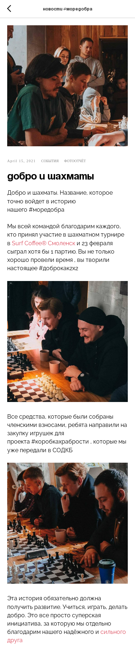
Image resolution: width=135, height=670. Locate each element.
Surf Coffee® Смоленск (43, 243)
